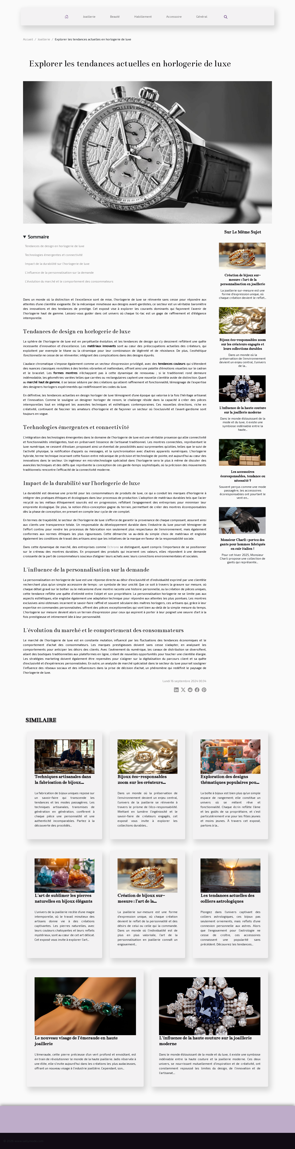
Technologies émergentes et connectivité (54, 255)
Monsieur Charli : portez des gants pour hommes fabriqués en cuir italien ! (242, 544)
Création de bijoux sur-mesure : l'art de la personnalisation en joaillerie (242, 279)
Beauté (115, 16)
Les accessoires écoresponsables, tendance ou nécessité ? (242, 476)
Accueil (28, 39)
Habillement (143, 16)
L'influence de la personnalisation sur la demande (59, 272)
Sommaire (38, 236)
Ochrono (113, 547)
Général (201, 16)
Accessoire (174, 16)
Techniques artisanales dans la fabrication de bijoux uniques (63, 782)
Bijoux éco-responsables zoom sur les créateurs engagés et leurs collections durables (243, 344)
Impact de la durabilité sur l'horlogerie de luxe (57, 263)
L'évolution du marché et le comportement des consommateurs (69, 281)
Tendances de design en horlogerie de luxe (54, 246)
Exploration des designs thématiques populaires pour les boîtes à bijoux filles (229, 782)
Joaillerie (89, 16)
